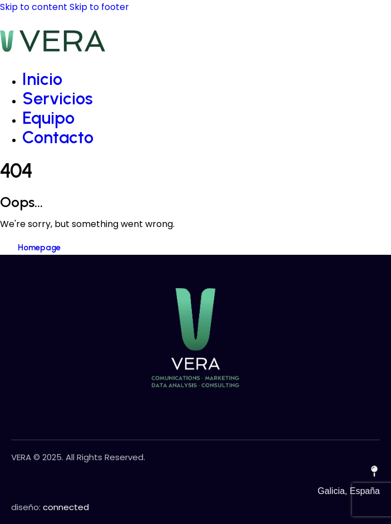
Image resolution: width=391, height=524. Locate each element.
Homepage (39, 248)
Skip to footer (99, 7)
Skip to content (33, 7)
